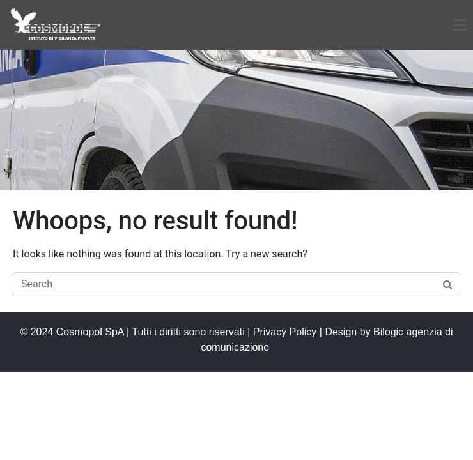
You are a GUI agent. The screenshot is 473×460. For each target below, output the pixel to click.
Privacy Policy (285, 331)
